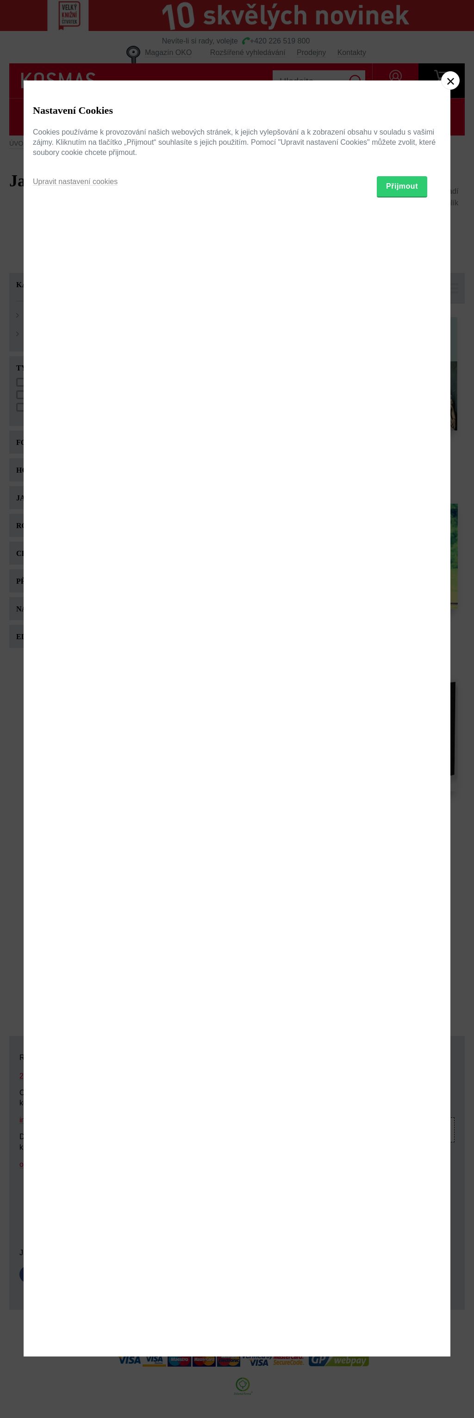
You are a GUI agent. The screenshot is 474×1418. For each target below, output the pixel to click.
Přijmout (402, 761)
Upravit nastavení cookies (75, 756)
